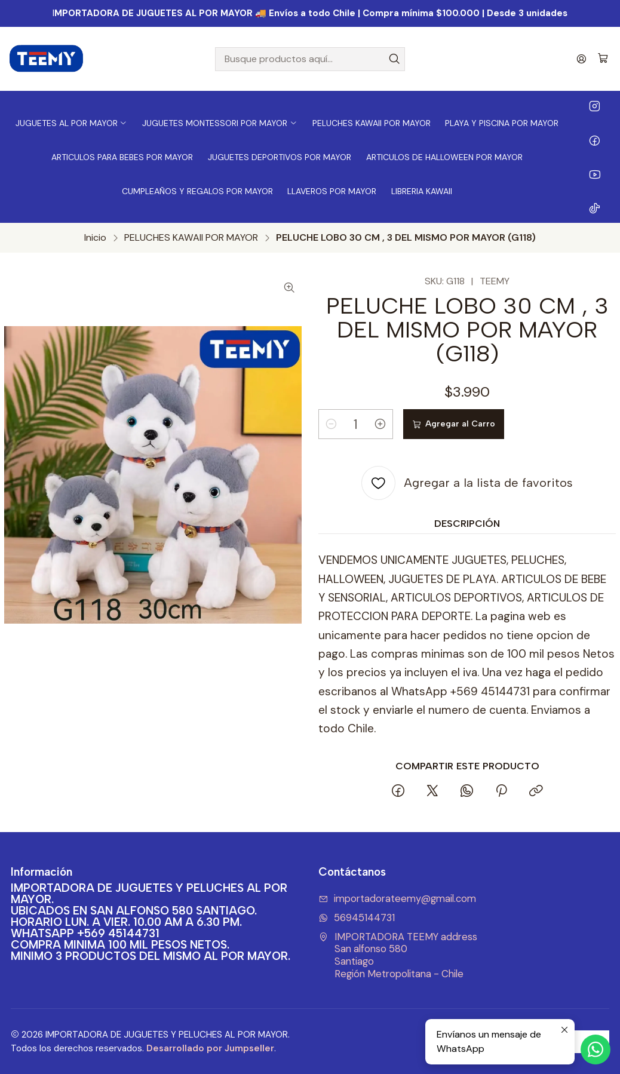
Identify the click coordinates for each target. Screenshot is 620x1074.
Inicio (95, 238)
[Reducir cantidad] (331, 424)
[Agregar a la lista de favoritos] (467, 483)
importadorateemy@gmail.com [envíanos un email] (397, 898)
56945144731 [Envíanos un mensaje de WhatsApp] (356, 918)
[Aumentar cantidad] (380, 424)
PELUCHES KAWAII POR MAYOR (191, 238)
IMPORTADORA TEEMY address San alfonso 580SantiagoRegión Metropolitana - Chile (397, 955)
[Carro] (603, 58)
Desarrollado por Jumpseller (210, 1048)
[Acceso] (581, 59)
